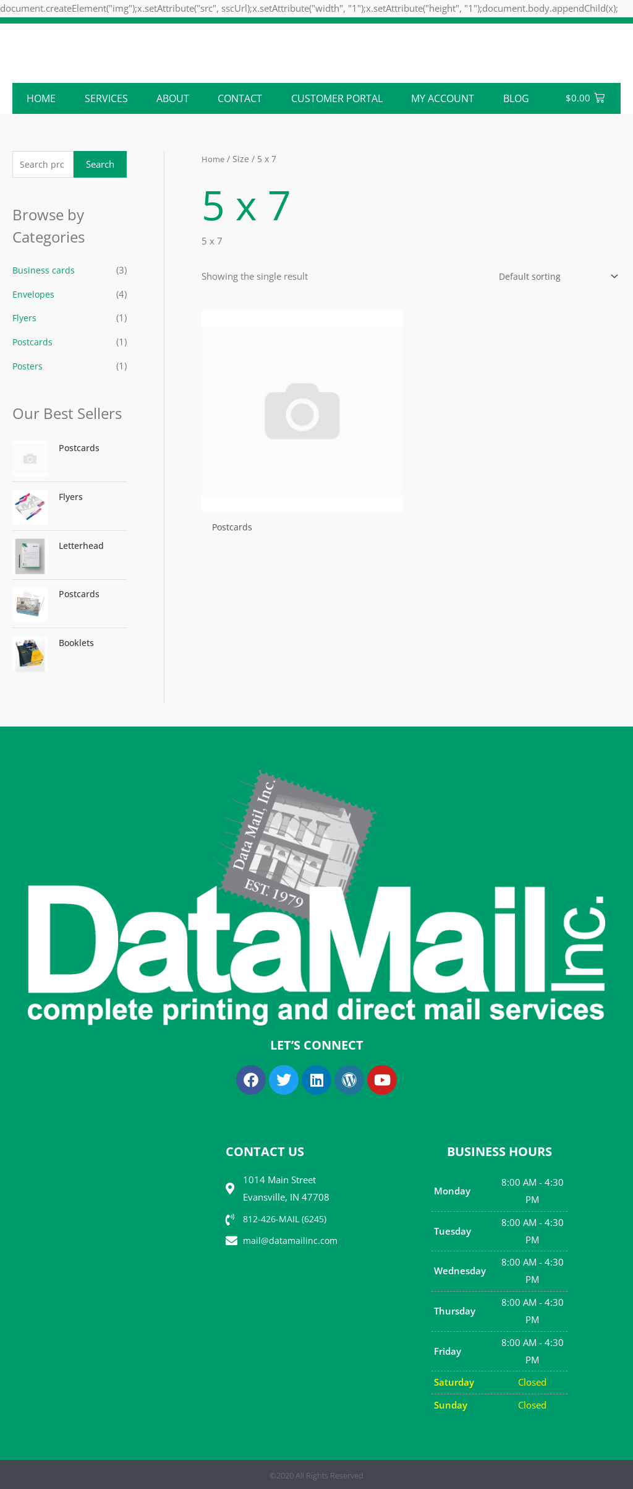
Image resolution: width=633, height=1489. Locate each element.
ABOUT (172, 98)
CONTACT (240, 98)
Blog (516, 98)
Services (106, 98)
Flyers (25, 317)
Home (41, 98)
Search (100, 164)
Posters (28, 364)
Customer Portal (337, 98)
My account (442, 98)
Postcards (33, 341)
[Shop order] (554, 277)
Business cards (43, 271)
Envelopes (34, 294)
